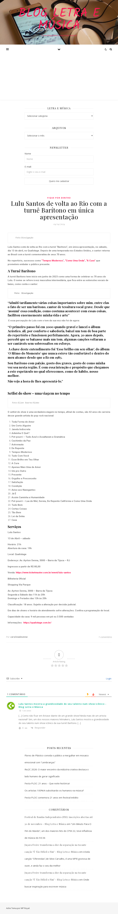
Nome (28, 153)
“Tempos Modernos (52, 260)
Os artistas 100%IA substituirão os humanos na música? (54, 790)
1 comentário (105, 636)
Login (108, 678)
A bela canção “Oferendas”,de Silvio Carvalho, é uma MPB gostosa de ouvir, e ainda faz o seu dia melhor (57, 858)
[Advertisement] (59, 76)
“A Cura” (90, 260)
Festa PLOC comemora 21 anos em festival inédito (51, 797)
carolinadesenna (19, 636)
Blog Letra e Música (59, 19)
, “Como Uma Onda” (74, 260)
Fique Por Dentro (59, 198)
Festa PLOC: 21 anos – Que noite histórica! (47, 783)
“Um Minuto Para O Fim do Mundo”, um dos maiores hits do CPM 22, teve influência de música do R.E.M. (58, 830)
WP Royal (25, 908)
